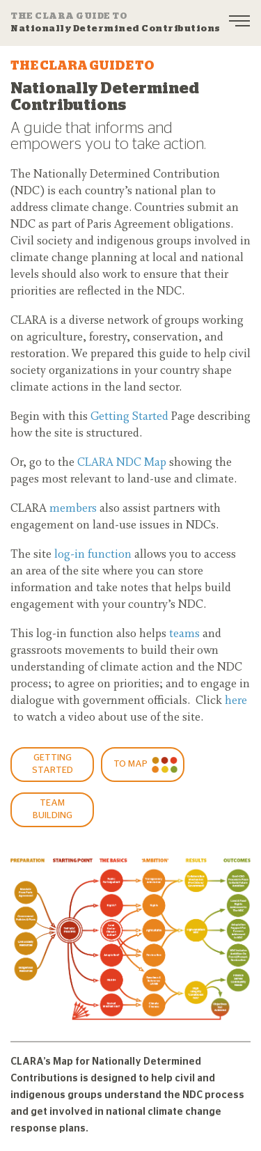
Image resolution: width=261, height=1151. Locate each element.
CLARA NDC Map (121, 463)
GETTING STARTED (52, 764)
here (236, 701)
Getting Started (129, 417)
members (73, 509)
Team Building (52, 809)
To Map (130, 764)
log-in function (93, 555)
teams (184, 634)
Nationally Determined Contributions (115, 21)
